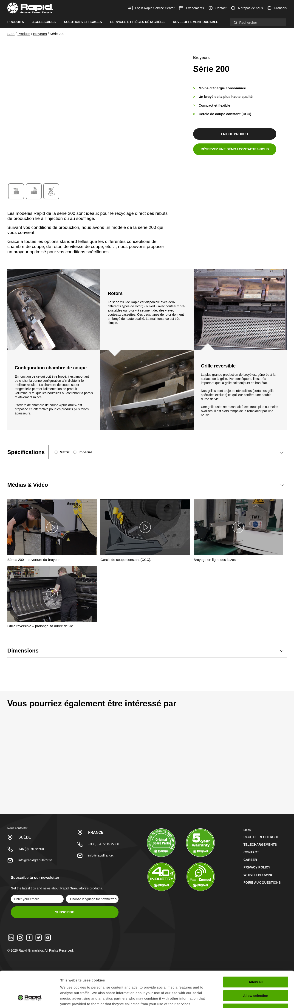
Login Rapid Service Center (151, 8)
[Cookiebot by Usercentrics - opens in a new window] (30, 999)
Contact (217, 8)
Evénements (191, 8)
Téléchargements (260, 844)
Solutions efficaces (83, 22)
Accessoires (44, 22)
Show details (241, 999)
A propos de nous (247, 8)
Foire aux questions (262, 882)
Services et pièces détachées (137, 22)
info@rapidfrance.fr (102, 855)
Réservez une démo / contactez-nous (234, 149)
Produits (15, 22)
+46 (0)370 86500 (31, 849)
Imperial (85, 452)
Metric (65, 452)
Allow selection (255, 965)
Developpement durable (195, 22)
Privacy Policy (256, 867)
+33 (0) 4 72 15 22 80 (103, 844)
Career (250, 860)
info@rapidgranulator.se (35, 860)
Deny (256, 979)
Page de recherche (261, 837)
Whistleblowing (258, 875)
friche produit (234, 134)
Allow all (256, 952)
